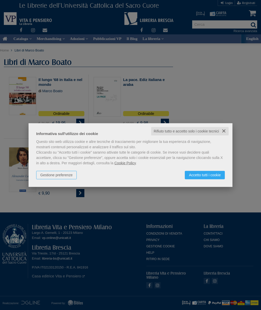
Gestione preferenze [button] (56, 175)
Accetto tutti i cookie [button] (205, 175)
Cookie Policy (125, 163)
